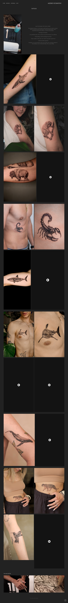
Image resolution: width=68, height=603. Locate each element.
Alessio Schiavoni (54, 3)
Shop (17, 3)
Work (4, 3)
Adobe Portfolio (36, 598)
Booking (8, 3)
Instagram (13, 3)
